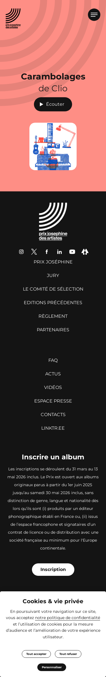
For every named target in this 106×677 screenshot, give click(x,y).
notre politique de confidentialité (67, 617)
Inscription (53, 569)
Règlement (53, 316)
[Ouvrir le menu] (94, 14)
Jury (53, 275)
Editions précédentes (53, 302)
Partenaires (53, 329)
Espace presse (53, 401)
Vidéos (53, 387)
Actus (53, 374)
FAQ (53, 360)
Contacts (53, 414)
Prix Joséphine (53, 262)
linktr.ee (53, 428)
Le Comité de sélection (53, 289)
